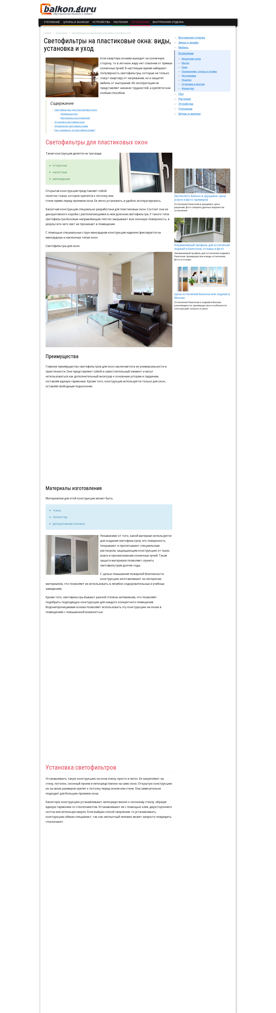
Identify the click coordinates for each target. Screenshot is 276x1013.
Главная (47, 32)
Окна (184, 67)
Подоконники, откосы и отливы (199, 71)
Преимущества (69, 113)
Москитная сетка (191, 58)
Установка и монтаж (193, 84)
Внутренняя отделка (168, 21)
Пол (180, 93)
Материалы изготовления (75, 117)
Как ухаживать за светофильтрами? (74, 130)
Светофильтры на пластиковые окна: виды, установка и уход (101, 32)
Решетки (186, 80)
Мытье (185, 63)
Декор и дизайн (188, 42)
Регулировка (189, 75)
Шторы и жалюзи (76, 21)
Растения (121, 21)
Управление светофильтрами (71, 126)
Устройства (101, 21)
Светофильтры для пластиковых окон (75, 109)
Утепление (52, 21)
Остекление (140, 21)
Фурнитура (188, 88)
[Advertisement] (202, 144)
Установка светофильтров (69, 122)
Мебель (183, 47)
